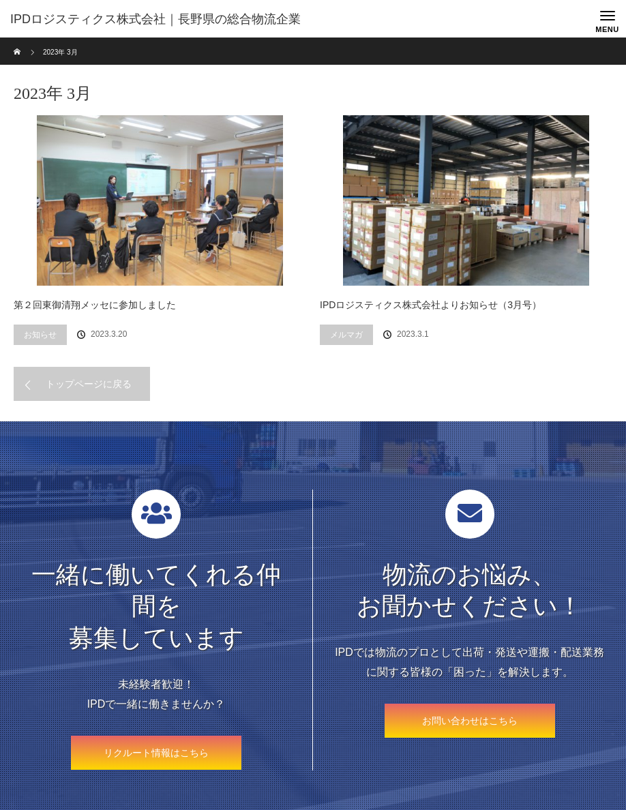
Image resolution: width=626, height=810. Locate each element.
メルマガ (346, 335)
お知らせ (40, 335)
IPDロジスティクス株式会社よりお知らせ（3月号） (430, 304)
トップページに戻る (89, 383)
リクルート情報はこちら (156, 752)
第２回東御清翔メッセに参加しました (95, 304)
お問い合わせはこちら (470, 720)
